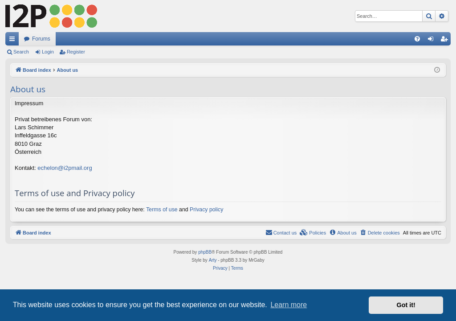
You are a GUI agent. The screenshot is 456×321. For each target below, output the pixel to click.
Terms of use (161, 209)
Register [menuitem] (446, 40)
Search (21, 51)
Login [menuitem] (432, 40)
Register (76, 51)
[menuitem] (417, 38)
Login (48, 51)
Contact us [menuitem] (281, 232)
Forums (41, 39)
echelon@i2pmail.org (64, 168)
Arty (213, 260)
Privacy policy (206, 209)
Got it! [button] (406, 305)
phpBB (205, 252)
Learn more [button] (288, 305)
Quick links (14, 40)
